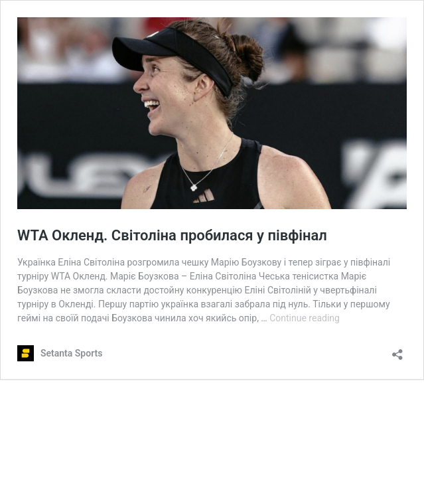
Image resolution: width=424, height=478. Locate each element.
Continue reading (304, 318)
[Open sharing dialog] (397, 350)
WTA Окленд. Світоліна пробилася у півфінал (172, 235)
